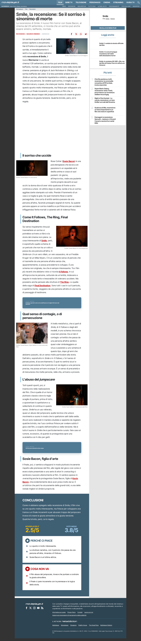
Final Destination (43, 285)
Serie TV (68, 2)
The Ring (64, 282)
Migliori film (82, 6)
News (64, 6)
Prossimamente (114, 6)
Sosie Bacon (69, 161)
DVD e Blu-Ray (126, 6)
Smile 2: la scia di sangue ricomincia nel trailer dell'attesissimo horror (108, 54)
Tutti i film (91, 6)
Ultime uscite (102, 6)
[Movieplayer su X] (30, 610)
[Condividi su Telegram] (86, 34)
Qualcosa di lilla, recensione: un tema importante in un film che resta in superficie (105, 109)
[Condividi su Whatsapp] (81, 34)
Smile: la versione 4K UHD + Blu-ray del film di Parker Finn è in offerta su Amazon (112, 63)
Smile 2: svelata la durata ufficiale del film (111, 44)
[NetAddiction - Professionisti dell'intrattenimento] (69, 624)
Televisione (81, 2)
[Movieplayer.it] (10, 2)
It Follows (63, 271)
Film (60, 2)
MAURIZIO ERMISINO (33, 34)
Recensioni (71, 6)
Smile (44, 240)
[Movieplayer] (34, 607)
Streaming (118, 2)
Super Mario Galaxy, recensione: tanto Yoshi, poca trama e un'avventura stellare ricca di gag (105, 91)
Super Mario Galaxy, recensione (18, 6)
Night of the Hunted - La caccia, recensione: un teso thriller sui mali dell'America (104, 100)
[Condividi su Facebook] (71, 34)
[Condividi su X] (76, 34)
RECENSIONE (20, 34)
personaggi (94, 2)
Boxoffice (136, 6)
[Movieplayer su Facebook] (26, 610)
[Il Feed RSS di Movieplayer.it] (42, 610)
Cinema (106, 2)
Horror (112, 19)
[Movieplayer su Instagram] (34, 610)
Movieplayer (19, 9)
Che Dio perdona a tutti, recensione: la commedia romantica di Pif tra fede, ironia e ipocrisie (104, 82)
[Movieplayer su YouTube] (38, 610)
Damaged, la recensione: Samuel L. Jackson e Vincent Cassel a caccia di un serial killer (105, 120)
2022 (107, 19)
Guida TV (130, 2)
